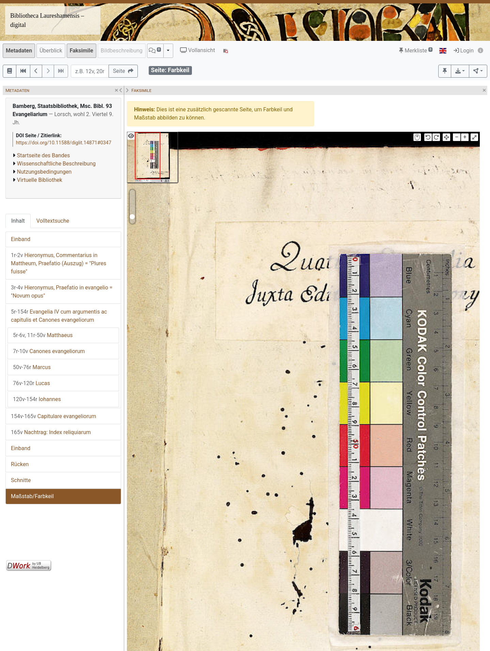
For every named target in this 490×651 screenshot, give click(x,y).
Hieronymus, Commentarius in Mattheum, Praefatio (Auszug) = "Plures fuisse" (58, 263)
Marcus (32, 367)
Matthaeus (43, 335)
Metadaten (19, 50)
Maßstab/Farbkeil (32, 496)
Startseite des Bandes (43, 155)
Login (464, 50)
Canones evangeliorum (49, 351)
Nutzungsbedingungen (44, 172)
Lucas (31, 383)
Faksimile (81, 50)
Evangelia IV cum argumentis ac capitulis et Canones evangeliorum (59, 315)
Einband (20, 239)
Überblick (50, 50)
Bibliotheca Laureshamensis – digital (47, 20)
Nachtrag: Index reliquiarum (51, 432)
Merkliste (415, 50)
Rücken (20, 464)
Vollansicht (197, 50)
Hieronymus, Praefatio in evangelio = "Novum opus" (62, 291)
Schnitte (21, 480)
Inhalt (18, 221)
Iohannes (37, 399)
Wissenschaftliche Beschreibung (56, 163)
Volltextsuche (52, 221)
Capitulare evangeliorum (53, 416)
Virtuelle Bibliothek (39, 180)
